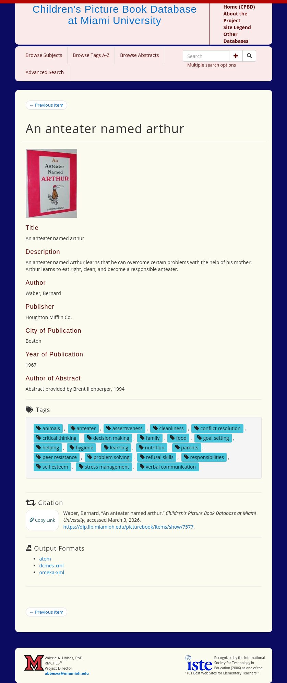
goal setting (213, 438)
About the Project (236, 17)
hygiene (81, 447)
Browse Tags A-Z (91, 55)
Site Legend (237, 27)
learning (116, 447)
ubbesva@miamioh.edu (67, 673)
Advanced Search (45, 72)
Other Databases (236, 37)
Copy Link (42, 520)
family (149, 438)
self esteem (52, 466)
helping (47, 447)
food (178, 438)
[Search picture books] (249, 56)
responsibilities (204, 457)
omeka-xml (51, 572)
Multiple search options (211, 65)
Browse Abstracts (139, 55)
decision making (108, 438)
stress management (104, 466)
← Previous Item (46, 105)
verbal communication (168, 466)
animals (48, 428)
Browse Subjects (44, 55)
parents (187, 447)
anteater (83, 428)
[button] (236, 56)
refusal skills (156, 457)
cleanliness (168, 428)
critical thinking (56, 438)
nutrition (152, 447)
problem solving (108, 457)
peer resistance (56, 457)
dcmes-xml (51, 565)
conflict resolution (217, 428)
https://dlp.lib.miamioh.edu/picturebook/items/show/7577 (128, 526)
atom (45, 558)
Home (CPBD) (239, 6)
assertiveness (124, 428)
